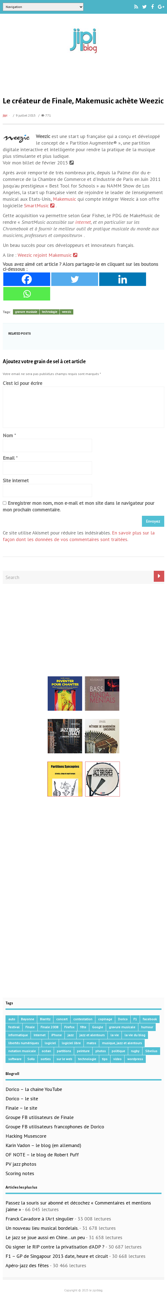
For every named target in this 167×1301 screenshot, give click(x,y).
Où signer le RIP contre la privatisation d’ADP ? (55, 1247)
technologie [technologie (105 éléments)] (87, 1059)
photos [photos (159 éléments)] (100, 1051)
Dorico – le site (22, 1098)
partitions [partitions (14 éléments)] (64, 1051)
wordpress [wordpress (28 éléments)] (135, 1059)
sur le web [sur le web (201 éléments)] (64, 1059)
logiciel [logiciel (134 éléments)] (50, 1043)
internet (83, 222)
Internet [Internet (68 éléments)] (39, 1035)
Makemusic (64, 199)
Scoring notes (20, 1173)
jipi (5, 115)
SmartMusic (40, 205)
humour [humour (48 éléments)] (147, 1027)
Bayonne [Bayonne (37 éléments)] (27, 1019)
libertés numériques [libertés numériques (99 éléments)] (23, 1043)
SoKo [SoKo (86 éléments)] (31, 1059)
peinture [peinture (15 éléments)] (83, 1051)
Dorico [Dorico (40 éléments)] (123, 1019)
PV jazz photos (21, 1164)
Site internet (16, 480)
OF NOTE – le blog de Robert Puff (42, 1154)
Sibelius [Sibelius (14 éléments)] (151, 1051)
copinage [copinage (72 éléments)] (105, 1019)
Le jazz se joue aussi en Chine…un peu (45, 1237)
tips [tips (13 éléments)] (104, 1059)
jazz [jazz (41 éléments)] (71, 1035)
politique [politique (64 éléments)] (118, 1051)
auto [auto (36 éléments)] (11, 1019)
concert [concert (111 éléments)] (62, 1019)
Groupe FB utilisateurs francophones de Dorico (55, 1126)
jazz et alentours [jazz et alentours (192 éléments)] (92, 1035)
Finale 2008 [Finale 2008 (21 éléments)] (49, 1027)
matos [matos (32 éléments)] (91, 1043)
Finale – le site (21, 1108)
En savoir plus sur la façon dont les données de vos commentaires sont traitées (79, 536)
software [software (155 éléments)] (14, 1059)
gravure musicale (26, 312)
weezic (66, 312)
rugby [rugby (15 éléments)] (135, 1051)
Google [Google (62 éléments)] (97, 1027)
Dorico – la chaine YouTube (34, 1089)
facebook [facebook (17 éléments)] (150, 1019)
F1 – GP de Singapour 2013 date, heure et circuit (57, 1256)
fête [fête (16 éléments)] (83, 1027)
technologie (49, 312)
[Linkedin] (122, 279)
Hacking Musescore (26, 1136)
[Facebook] (26, 279)
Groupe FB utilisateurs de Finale (40, 1117)
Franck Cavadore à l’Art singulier (40, 1218)
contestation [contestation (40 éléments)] (82, 1019)
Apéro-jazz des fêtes (27, 1265)
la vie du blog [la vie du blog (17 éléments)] (135, 1035)
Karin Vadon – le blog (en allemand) (43, 1145)
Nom (8, 435)
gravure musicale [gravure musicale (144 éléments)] (122, 1027)
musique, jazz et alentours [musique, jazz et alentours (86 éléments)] (122, 1043)
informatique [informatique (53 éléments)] (18, 1035)
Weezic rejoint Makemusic (47, 255)
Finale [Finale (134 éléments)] (30, 1027)
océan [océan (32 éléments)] (46, 1051)
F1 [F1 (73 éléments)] (135, 1019)
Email (9, 458)
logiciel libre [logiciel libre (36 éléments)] (71, 1043)
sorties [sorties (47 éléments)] (46, 1059)
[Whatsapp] (26, 294)
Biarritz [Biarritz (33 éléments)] (45, 1019)
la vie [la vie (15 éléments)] (115, 1035)
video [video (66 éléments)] (117, 1059)
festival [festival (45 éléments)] (14, 1027)
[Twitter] (74, 279)
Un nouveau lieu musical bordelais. (42, 1228)
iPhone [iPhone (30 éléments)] (56, 1035)
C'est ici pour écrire (22, 383)
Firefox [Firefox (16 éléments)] (69, 1027)
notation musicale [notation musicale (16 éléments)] (22, 1051)
